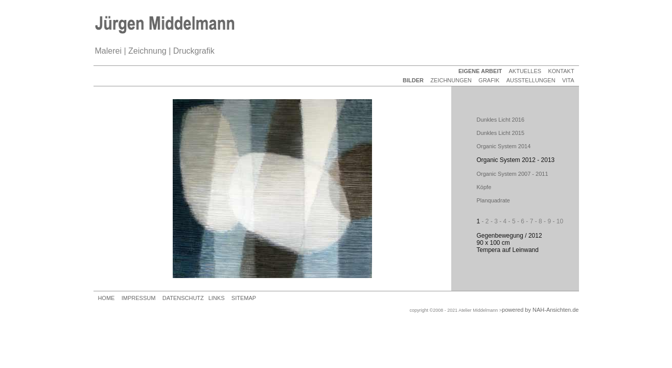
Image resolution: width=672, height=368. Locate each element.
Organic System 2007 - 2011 (512, 174)
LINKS (216, 298)
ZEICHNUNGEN (451, 80)
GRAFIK (488, 80)
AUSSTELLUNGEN (530, 80)
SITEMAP (243, 298)
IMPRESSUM (139, 298)
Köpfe (484, 187)
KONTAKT (561, 71)
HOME (106, 298)
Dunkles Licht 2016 (501, 120)
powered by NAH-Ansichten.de (540, 310)
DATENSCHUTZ (183, 298)
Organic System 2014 (504, 146)
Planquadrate (493, 200)
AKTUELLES (525, 71)
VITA (568, 80)
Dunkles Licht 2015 (501, 133)
